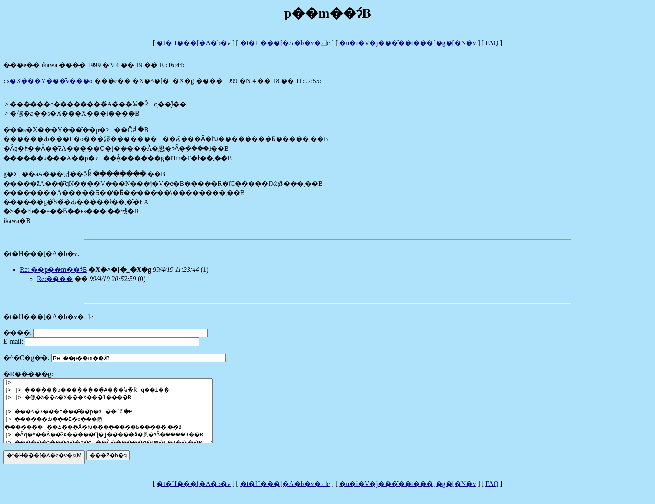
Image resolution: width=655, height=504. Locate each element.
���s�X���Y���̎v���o (49, 80)
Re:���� (55, 278)
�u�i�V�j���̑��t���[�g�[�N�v (407, 42)
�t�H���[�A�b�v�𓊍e (285, 42)
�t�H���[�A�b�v (194, 42)
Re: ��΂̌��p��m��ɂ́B (53, 269)
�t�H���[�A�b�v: (41, 253)
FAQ (491, 42)
